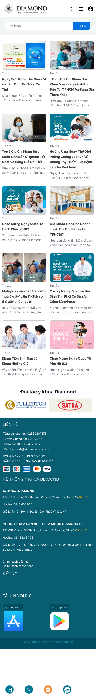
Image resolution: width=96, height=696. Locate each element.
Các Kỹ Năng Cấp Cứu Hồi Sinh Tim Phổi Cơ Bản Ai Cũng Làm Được (70, 296)
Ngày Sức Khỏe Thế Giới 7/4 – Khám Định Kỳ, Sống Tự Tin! (24, 84)
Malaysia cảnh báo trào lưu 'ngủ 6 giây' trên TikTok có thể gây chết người (23, 296)
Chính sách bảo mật (16, 561)
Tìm (84, 26)
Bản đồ (83, 497)
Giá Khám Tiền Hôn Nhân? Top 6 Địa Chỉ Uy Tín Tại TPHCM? (70, 229)
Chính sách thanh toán (18, 566)
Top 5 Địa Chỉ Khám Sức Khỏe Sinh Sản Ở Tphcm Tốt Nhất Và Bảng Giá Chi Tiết (23, 156)
